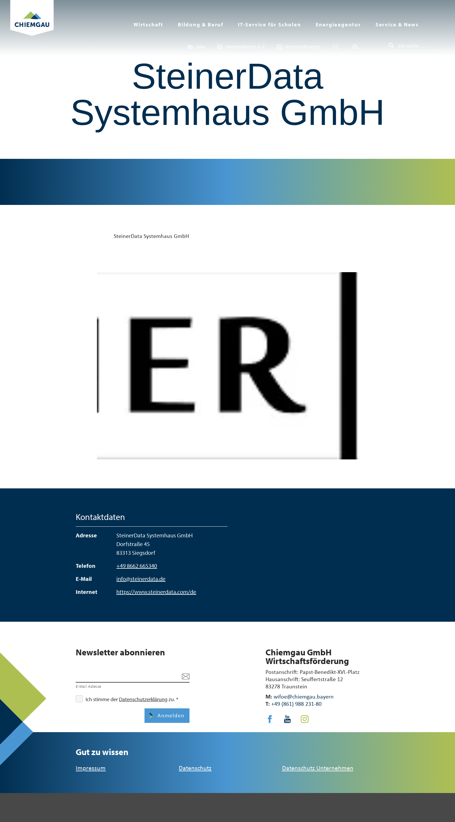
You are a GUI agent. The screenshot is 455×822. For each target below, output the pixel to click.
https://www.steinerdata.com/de (156, 591)
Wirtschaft (148, 24)
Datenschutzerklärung (143, 699)
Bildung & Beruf (200, 24)
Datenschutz (195, 767)
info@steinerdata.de (140, 578)
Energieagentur (338, 24)
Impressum (91, 767)
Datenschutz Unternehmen (317, 767)
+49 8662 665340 (136, 565)
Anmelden (170, 715)
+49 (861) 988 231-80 (296, 704)
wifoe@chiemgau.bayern (304, 696)
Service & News (397, 24)
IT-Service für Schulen (269, 24)
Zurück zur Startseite (32, 25)
